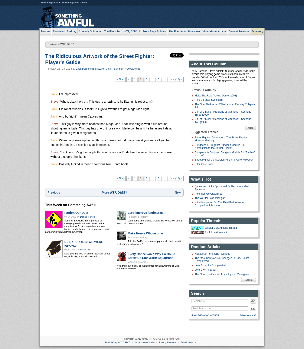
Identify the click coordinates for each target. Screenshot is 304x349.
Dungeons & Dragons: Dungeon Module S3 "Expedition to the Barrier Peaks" (219, 146)
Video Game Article (138, 262)
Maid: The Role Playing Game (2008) (216, 95)
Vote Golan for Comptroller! (210, 265)
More (250, 128)
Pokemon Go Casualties (208, 193)
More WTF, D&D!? (114, 192)
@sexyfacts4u (132, 68)
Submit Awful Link (189, 342)
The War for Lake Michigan (210, 198)
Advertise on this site (144, 342)
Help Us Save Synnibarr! (209, 99)
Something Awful (49, 2)
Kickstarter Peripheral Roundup (212, 253)
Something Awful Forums (75, 2)
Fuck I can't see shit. (216, 232)
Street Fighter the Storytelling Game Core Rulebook (224, 159)
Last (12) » (176, 79)
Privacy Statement (167, 342)
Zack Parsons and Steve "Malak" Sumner (99, 68)
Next (178, 192)
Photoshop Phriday (138, 216)
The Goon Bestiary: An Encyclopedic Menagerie (222, 274)
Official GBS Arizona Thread (221, 227)
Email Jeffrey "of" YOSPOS (205, 315)
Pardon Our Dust (76, 212)
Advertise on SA (248, 315)
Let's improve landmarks (145, 212)
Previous (54, 192)
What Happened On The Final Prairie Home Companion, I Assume (219, 204)
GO (253, 301)
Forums (45, 31)
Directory (257, 31)
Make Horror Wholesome (145, 233)
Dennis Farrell (87, 216)
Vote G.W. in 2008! (205, 269)
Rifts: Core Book (204, 164)
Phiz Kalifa (85, 249)
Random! (248, 280)
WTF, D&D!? (67, 44)
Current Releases (239, 31)
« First (120, 79)
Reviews (52, 44)
